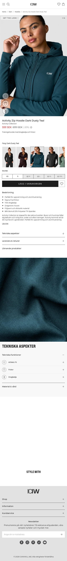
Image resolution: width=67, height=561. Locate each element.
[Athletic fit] (5, 96)
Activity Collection (9, 124)
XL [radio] (49, 176)
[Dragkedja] (5, 111)
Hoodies (17, 12)
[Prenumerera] (61, 534)
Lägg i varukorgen (30, 184)
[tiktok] (39, 542)
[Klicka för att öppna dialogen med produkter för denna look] (16, 413)
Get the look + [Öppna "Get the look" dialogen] (11, 18)
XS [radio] (7, 176)
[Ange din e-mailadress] (30, 534)
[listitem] (9, 157)
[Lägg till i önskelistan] (62, 184)
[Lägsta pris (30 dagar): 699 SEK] (31, 127)
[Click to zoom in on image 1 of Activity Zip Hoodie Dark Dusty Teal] (33, 65)
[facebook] (21, 542)
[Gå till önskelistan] (59, 4)
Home (4, 12)
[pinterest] (33, 542)
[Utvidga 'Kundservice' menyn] (33, 513)
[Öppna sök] (8, 4)
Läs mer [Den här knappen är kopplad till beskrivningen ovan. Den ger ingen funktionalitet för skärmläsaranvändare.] (5, 223)
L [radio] (38, 176)
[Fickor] (5, 103)
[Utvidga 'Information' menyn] (33, 506)
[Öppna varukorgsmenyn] (63, 4)
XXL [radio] (59, 176)
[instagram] (27, 542)
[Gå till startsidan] (33, 4)
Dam (10, 12)
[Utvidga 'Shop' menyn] (33, 499)
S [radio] (17, 176)
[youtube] (44, 542)
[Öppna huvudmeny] (3, 4)
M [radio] (28, 176)
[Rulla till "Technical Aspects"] (33, 233)
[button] (33, 241)
